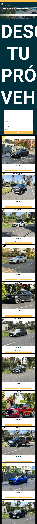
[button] (3, 13)
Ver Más (18, 170)
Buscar (18, 132)
